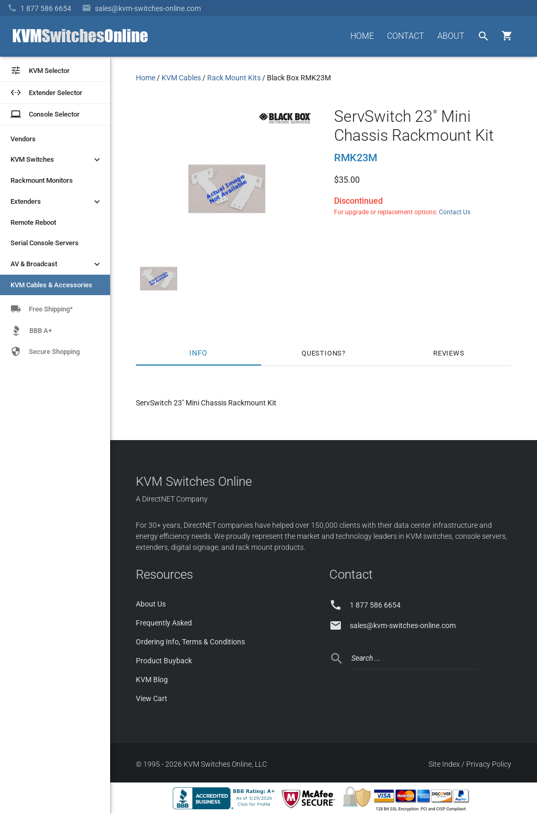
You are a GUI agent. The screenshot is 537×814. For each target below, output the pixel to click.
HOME (362, 36)
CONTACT (405, 36)
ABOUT (451, 36)
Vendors (23, 139)
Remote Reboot (33, 222)
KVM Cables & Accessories (51, 285)
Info (198, 353)
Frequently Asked (164, 623)
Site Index (444, 764)
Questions (322, 353)
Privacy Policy (488, 764)
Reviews (449, 353)
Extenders (56, 201)
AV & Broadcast (56, 264)
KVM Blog (152, 679)
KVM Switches (56, 159)
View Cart (151, 698)
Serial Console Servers (44, 243)
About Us (151, 604)
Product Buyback (164, 660)
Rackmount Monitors (41, 180)
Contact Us (454, 212)
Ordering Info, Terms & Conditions (190, 642)
